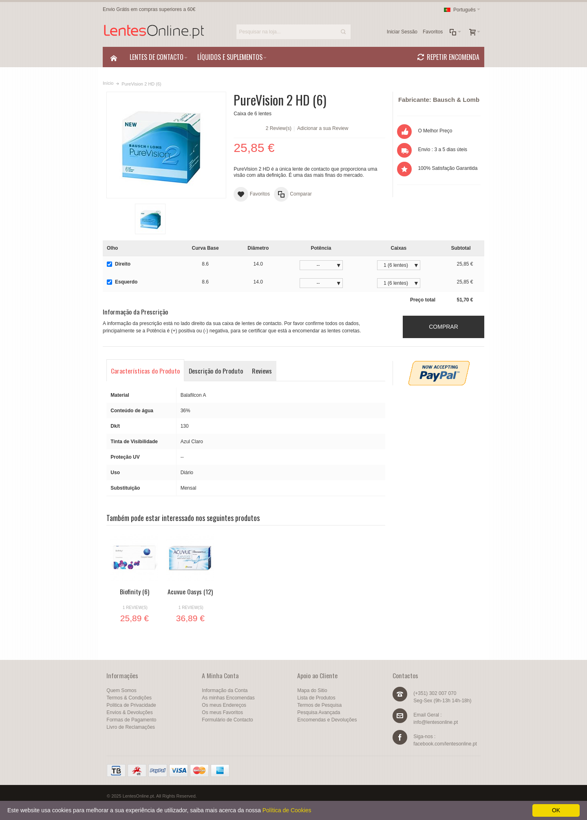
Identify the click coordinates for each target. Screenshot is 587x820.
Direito (118, 264)
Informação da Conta (224, 690)
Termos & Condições (129, 698)
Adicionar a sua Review (322, 128)
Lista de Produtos (316, 698)
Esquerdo (122, 282)
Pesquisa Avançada (318, 712)
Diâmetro (258, 248)
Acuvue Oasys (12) (190, 591)
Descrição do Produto (216, 371)
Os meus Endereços (224, 705)
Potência (321, 248)
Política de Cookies (287, 810)
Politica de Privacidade (131, 705)
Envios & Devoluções (129, 712)
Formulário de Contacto (227, 720)
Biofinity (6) (134, 591)
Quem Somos (121, 690)
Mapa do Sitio (312, 690)
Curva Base (205, 248)
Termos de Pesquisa (319, 705)
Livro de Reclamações (130, 727)
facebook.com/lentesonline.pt (445, 744)
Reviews (262, 371)
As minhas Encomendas (228, 698)
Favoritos (433, 32)
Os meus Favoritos (222, 712)
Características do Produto (145, 371)
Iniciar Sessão (402, 32)
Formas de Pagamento (131, 720)
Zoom (166, 145)
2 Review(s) (278, 128)
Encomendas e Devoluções (327, 720)
